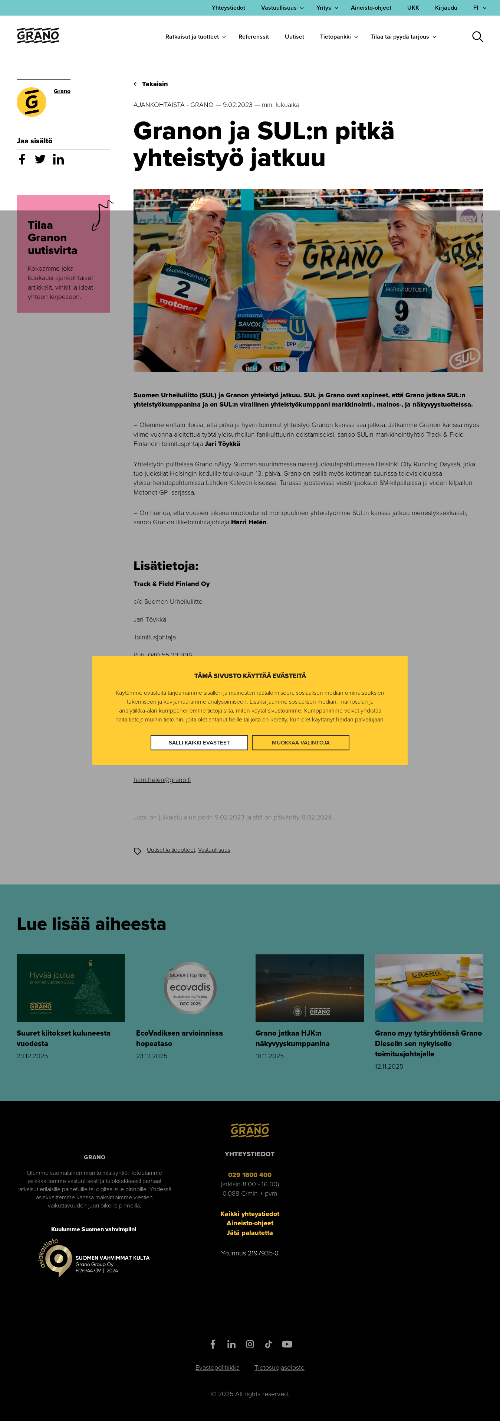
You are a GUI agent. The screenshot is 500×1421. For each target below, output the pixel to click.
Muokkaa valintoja (301, 743)
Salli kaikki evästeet (199, 743)
